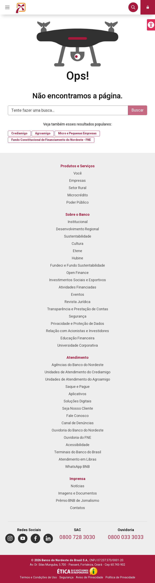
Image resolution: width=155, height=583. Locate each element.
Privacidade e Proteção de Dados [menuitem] (77, 323)
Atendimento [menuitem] (78, 357)
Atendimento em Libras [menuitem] (77, 459)
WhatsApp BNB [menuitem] (77, 466)
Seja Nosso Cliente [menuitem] (77, 408)
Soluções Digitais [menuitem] (77, 401)
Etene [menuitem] (77, 251)
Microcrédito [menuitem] (77, 195)
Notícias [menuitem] (77, 486)
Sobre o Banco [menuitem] (77, 214)
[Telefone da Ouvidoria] (126, 538)
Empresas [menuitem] (77, 180)
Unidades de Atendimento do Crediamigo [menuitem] (77, 372)
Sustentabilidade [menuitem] (77, 236)
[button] (151, 25)
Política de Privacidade (120, 577)
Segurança (66, 577)
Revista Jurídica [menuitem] (77, 302)
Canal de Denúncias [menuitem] (78, 423)
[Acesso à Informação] (93, 571)
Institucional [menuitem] (78, 222)
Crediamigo (19, 133)
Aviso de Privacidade (89, 577)
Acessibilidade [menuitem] (77, 445)
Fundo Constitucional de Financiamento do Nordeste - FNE (51, 140)
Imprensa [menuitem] (77, 479)
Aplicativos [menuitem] (77, 394)
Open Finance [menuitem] (77, 273)
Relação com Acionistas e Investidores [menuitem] (77, 331)
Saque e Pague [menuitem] (77, 386)
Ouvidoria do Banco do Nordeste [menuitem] (78, 430)
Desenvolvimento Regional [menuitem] (77, 229)
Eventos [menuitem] (77, 294)
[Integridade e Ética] (73, 571)
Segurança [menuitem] (77, 316)
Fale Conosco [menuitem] (77, 416)
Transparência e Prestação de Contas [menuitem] (77, 309)
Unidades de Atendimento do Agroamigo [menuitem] (77, 379)
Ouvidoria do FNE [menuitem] (77, 437)
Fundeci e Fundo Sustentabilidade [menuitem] (77, 265)
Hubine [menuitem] (77, 258)
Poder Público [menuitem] (77, 202)
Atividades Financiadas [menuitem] (77, 287)
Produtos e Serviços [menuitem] (78, 166)
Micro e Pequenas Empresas (77, 133)
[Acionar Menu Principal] (7, 7)
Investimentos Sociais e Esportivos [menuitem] (77, 280)
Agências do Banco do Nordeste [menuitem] (78, 365)
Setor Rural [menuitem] (77, 188)
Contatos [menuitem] (77, 508)
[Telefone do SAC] (77, 538)
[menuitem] (10, 538)
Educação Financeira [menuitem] (77, 338)
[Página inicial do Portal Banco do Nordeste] (21, 7)
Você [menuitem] (77, 173)
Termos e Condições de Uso (38, 577)
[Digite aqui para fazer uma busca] (68, 110)
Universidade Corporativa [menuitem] (77, 345)
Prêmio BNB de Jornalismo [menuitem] (77, 500)
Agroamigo (42, 133)
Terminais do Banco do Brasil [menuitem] (77, 452)
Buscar (137, 110)
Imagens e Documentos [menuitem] (77, 493)
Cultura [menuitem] (77, 243)
